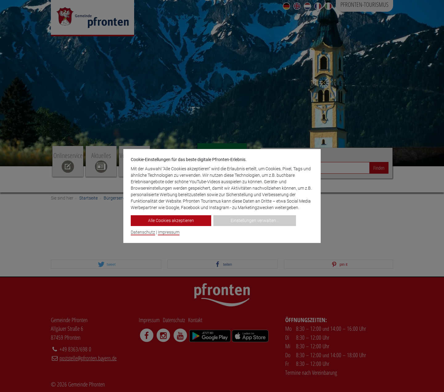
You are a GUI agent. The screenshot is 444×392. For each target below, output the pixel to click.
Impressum (168, 232)
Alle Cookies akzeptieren (171, 220)
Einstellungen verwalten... (255, 220)
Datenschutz (143, 232)
